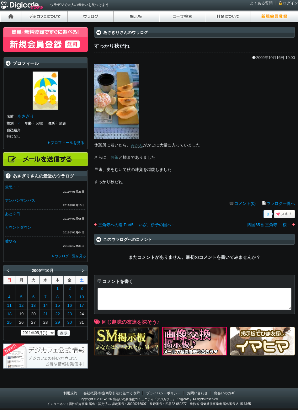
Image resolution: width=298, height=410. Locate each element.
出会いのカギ (224, 393)
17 (81, 305)
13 (33, 305)
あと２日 (12, 214)
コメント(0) (245, 203)
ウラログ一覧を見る (70, 256)
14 (45, 305)
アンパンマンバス (20, 200)
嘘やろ (10, 241)
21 (45, 313)
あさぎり (26, 116)
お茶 (114, 157)
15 (57, 305)
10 (81, 297)
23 (69, 313)
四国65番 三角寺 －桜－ (269, 224)
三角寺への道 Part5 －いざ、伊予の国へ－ (136, 224)
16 (69, 305)
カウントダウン (18, 227)
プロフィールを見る (67, 143)
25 (9, 322)
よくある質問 (261, 3)
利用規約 (70, 393)
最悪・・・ (14, 187)
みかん (137, 145)
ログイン (290, 3)
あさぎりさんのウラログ (125, 32)
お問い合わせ (197, 393)
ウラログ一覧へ (280, 203)
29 (57, 322)
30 (69, 322)
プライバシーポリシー (163, 393)
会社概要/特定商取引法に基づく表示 (111, 393)
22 (57, 313)
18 (9, 313)
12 (21, 305)
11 (9, 305)
